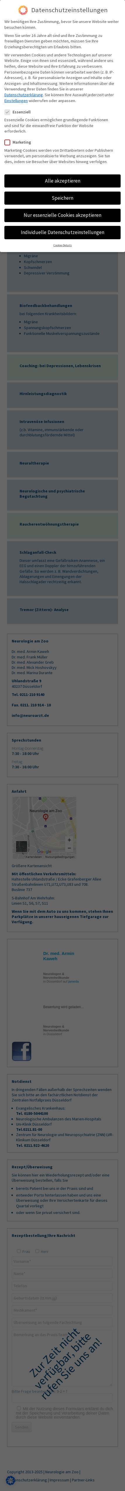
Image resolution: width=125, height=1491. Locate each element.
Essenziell (20, 112)
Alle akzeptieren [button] (62, 181)
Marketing (20, 142)
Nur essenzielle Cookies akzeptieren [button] (62, 215)
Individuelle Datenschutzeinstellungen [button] (62, 232)
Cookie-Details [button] (62, 245)
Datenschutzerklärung (23, 94)
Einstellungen (16, 100)
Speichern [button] (62, 198)
